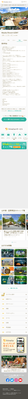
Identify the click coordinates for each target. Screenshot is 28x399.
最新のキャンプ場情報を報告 (14, 110)
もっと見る (15, 35)
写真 (8, 40)
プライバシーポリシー (7, 390)
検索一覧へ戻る (13, 288)
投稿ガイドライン (17, 390)
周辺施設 (25, 40)
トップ (2, 40)
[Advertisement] (14, 165)
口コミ (14, 40)
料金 (20, 40)
